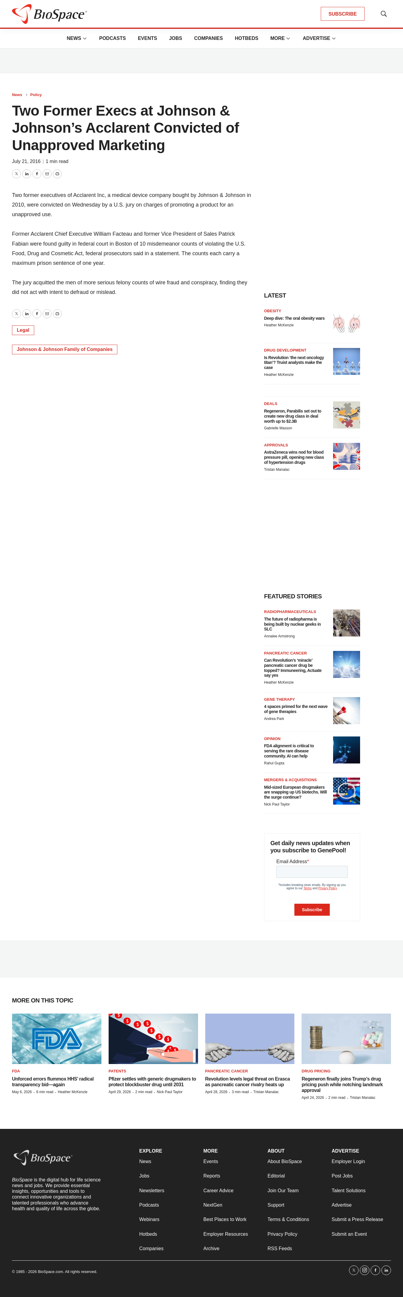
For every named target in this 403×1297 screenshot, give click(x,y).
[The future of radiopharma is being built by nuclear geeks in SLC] (346, 622)
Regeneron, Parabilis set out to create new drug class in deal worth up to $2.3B (292, 416)
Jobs (175, 38)
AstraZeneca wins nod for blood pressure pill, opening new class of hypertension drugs (294, 457)
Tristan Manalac (277, 469)
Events (147, 38)
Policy (36, 94)
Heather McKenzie (279, 325)
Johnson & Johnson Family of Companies (65, 349)
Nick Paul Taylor (277, 804)
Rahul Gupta (274, 763)
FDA (16, 1071)
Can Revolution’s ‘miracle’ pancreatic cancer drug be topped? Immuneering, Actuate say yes (293, 668)
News (74, 38)
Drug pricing (316, 1071)
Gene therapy (279, 699)
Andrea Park (274, 719)
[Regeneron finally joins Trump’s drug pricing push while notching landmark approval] (346, 1039)
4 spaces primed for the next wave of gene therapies (295, 709)
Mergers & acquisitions (290, 780)
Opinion (272, 738)
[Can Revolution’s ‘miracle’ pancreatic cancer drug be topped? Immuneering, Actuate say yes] (346, 664)
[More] (84, 38)
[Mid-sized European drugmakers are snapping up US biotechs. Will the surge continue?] (346, 791)
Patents (117, 1071)
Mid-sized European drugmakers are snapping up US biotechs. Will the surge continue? (295, 792)
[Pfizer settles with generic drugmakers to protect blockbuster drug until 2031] (153, 1039)
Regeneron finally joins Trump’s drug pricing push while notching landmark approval (342, 1084)
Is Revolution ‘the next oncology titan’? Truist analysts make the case (294, 362)
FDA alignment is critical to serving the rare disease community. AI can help (289, 750)
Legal (23, 330)
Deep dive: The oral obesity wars (294, 318)
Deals (270, 403)
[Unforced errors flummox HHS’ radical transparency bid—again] (56, 1039)
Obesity (272, 311)
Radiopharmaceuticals (290, 611)
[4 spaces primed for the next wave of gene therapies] (346, 710)
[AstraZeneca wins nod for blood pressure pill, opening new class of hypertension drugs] (346, 456)
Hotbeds (246, 38)
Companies (208, 38)
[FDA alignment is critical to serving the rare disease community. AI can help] (346, 749)
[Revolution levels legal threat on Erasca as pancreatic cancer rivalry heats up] (250, 1039)
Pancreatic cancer (285, 653)
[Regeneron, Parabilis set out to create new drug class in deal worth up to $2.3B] (346, 414)
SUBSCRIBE (343, 14)
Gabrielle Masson (278, 428)
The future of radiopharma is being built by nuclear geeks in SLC (292, 624)
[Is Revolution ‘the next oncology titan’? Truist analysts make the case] (346, 361)
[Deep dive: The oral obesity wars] (346, 322)
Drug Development (285, 350)
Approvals (276, 445)
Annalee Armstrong (279, 636)
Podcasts (112, 38)
